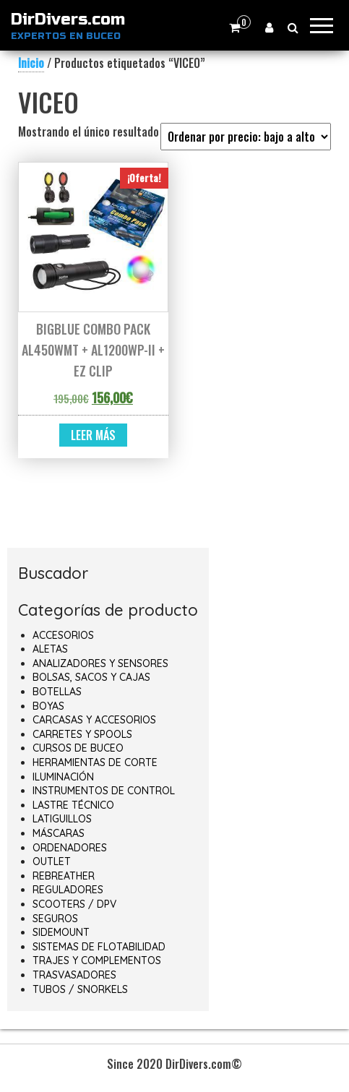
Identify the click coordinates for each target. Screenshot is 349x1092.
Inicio (31, 63)
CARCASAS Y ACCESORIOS (94, 719)
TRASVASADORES (74, 974)
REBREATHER (64, 875)
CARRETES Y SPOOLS (82, 734)
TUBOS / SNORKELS (80, 989)
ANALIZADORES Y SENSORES (100, 663)
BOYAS (48, 706)
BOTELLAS (57, 691)
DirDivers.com (68, 19)
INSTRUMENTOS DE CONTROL (104, 790)
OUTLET (52, 861)
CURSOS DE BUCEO (78, 747)
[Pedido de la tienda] (245, 136)
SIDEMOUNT (61, 932)
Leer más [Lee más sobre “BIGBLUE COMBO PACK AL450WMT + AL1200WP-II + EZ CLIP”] (93, 435)
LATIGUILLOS (62, 818)
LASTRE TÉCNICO (73, 805)
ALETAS (50, 648)
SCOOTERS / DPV (74, 904)
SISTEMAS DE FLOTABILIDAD (99, 946)
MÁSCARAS (59, 833)
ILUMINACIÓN (63, 776)
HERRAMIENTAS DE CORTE (95, 762)
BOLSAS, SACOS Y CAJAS (91, 677)
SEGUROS (55, 918)
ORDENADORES (70, 847)
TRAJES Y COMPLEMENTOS (97, 960)
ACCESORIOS (63, 635)
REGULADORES (68, 889)
